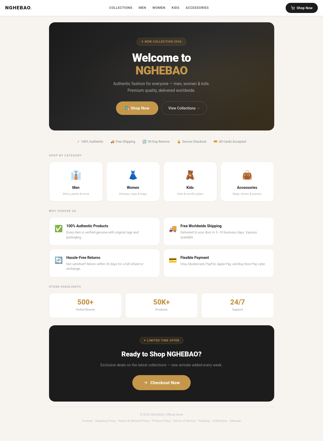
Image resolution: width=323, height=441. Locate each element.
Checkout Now (161, 382)
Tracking (204, 421)
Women (158, 8)
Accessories (197, 8)
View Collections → (184, 108)
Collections (120, 8)
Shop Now (302, 8)
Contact (87, 421)
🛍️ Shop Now (137, 108)
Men (142, 8)
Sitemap (235, 421)
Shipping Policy (105, 421)
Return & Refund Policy (133, 421)
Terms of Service (184, 421)
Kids (175, 8)
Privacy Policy (161, 421)
